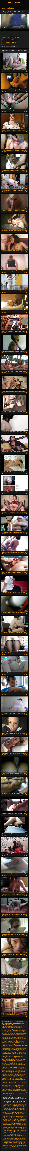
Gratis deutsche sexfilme (8, 1122)
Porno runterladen (7, 1104)
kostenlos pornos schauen (8, 1057)
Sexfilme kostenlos (19, 1111)
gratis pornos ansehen (7, 1045)
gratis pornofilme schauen (18, 1042)
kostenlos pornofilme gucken (9, 1053)
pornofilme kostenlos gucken (9, 1088)
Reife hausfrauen (8, 1142)
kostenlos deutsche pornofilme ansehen (11, 1048)
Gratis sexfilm (16, 1142)
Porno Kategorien (10, 8)
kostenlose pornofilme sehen (14, 1068)
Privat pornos (10, 1139)
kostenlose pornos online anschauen (17, 1072)
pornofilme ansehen (7, 1082)
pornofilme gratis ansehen (8, 1083)
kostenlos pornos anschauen (14, 1055)
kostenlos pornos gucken (17, 1056)
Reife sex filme (15, 1108)
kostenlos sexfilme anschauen (13, 1059)
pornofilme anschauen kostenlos (16, 1081)
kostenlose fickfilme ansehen (19, 1064)
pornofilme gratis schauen (12, 1085)
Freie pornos (10, 1119)
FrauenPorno (7, 1117)
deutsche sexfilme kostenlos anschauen (11, 1038)
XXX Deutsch (7, 1135)
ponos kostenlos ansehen (8, 1079)
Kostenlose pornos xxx (19, 1109)
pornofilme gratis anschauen (19, 1082)
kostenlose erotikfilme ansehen (9, 1063)
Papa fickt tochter (6, 1127)
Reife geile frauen (7, 1128)
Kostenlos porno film (16, 1123)
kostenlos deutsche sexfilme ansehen (17, 1052)
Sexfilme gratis (14, 1146)
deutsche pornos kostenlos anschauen (16, 1033)
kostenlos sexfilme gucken (17, 1060)
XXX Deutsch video (16, 1137)
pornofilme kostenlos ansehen (16, 1086)
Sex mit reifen (19, 1105)
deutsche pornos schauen (9, 42)
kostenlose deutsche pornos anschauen (11, 1062)
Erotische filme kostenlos (15, 1143)
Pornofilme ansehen (11, 1124)
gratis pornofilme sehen (7, 1044)
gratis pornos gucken (18, 1045)
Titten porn (11, 1111)
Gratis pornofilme (12, 1112)
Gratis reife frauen (16, 1128)
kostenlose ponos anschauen (9, 1066)
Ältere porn (20, 1130)
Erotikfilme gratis (22, 1120)
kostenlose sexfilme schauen (14, 1077)
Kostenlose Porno (21, 1135)
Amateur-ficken (15, 37)
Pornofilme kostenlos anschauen (14, 2)
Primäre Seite (4, 8)
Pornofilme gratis (18, 1106)
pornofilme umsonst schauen (19, 1092)
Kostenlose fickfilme (9, 1113)
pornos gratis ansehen (20, 1093)
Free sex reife (6, 1123)
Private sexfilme (22, 1145)
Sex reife (19, 1124)
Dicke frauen (14, 1117)
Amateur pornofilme (11, 1105)
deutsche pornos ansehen (14, 1030)
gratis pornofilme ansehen (14, 1041)
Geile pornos (14, 1127)
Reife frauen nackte (19, 1113)
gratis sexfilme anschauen (17, 1046)
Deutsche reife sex (18, 1139)
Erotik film (5, 1111)
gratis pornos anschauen (20, 1044)
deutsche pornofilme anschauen (9, 1026)
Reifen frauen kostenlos (20, 1122)
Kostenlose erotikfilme (17, 1104)
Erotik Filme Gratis (20, 1116)
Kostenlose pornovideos (9, 1115)
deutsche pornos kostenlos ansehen (10, 1034)
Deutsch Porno (17, 1119)
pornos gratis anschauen (8, 1093)
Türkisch (14, 39)
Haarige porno (21, 1126)
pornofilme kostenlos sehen (13, 1090)
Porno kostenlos (22, 1127)
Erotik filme (13, 1135)
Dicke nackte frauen (12, 1120)
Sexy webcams (6, 39)
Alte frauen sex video (11, 1116)
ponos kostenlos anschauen (16, 1078)
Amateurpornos (13, 1126)
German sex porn (6, 1137)
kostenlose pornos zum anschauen (10, 1074)
